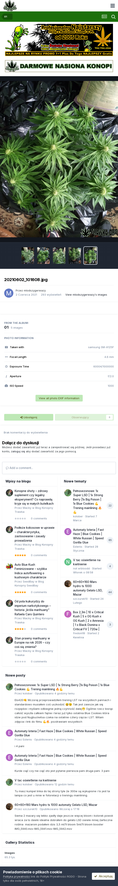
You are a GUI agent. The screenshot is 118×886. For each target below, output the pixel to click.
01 (6, 327)
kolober (78, 516)
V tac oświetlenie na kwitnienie (35, 780)
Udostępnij (28, 417)
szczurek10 (80, 598)
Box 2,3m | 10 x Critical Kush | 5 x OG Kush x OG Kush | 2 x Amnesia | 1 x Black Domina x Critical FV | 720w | (88, 621)
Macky (27, 507)
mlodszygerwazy (35, 290)
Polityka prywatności (16, 876)
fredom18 (79, 633)
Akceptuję (103, 876)
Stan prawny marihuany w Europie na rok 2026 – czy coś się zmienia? (32, 643)
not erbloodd (81, 568)
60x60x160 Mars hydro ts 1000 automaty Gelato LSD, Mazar (56, 804)
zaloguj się (18, 451)
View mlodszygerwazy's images (86, 294)
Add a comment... (19, 468)
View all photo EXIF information (59, 398)
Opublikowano (55, 693)
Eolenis (77, 546)
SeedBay (28, 581)
